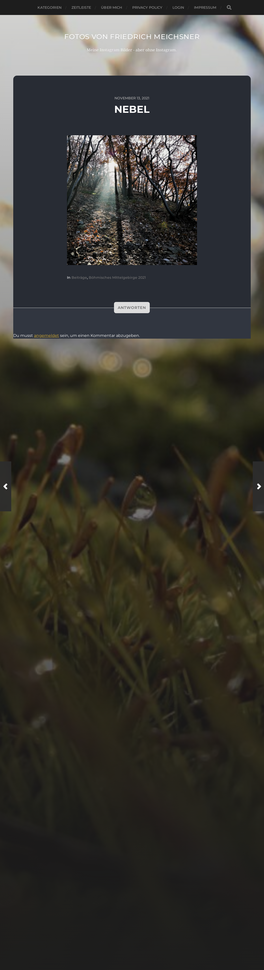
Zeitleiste (81, 7)
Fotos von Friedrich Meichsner (132, 36)
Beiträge (79, 277)
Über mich (111, 7)
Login (178, 7)
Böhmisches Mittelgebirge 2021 (117, 277)
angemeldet (46, 335)
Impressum (205, 7)
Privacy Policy (147, 7)
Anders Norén (143, 951)
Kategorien (49, 7)
